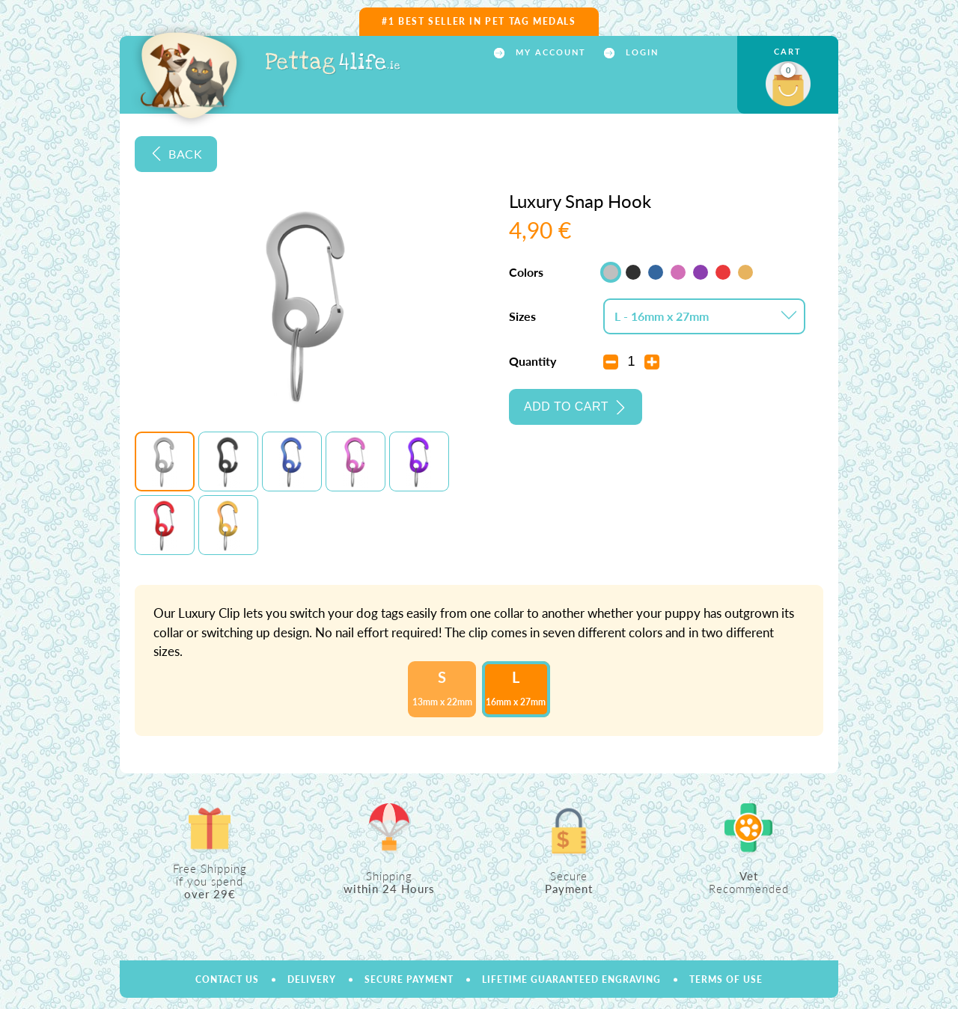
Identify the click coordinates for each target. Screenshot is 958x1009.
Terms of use (726, 979)
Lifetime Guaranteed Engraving (571, 979)
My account (549, 52)
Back (185, 154)
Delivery (311, 979)
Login (640, 52)
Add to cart (566, 406)
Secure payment (409, 979)
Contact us (227, 979)
